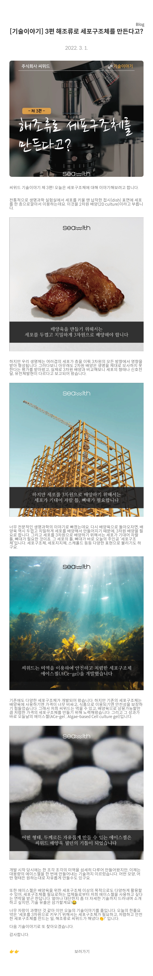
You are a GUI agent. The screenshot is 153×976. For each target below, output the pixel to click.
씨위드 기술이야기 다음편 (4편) (47, 951)
